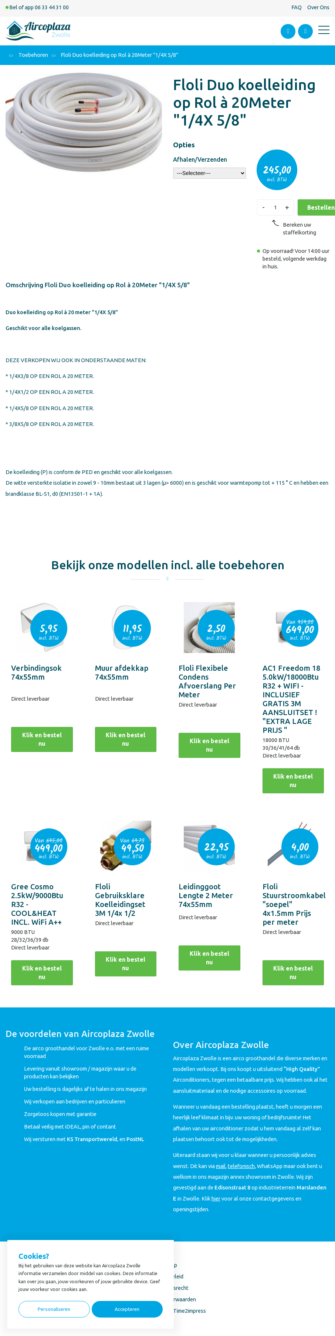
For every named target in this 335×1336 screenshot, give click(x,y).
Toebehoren (33, 55)
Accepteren (127, 1309)
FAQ (296, 7)
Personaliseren (54, 1309)
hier (216, 1198)
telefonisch (241, 1166)
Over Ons (318, 7)
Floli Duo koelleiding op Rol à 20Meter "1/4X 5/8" (119, 55)
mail (221, 1166)
